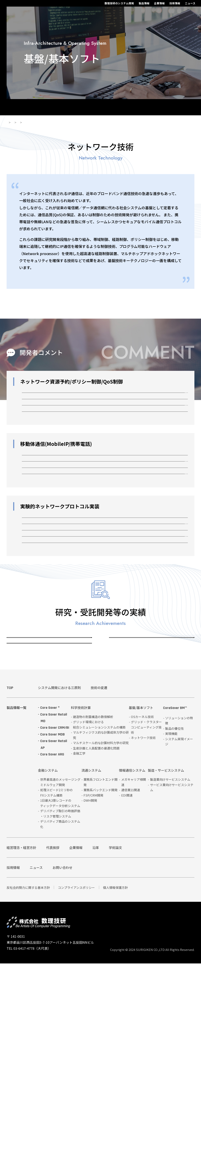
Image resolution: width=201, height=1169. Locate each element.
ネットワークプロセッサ (51, 652)
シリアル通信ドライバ (49, 691)
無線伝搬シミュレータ (49, 557)
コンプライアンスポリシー (76, 1093)
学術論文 (115, 1053)
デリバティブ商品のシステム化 (60, 1029)
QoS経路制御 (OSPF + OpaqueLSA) (62, 442)
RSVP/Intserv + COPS (49, 403)
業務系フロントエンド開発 (100, 987)
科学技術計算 (81, 913)
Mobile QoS (40, 518)
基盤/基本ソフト (53, 126)
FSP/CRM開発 (93, 1001)
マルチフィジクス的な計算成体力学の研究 (101, 940)
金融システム (48, 976)
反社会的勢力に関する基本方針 (28, 1093)
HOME (11, 126)
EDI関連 (127, 1001)
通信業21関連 (130, 995)
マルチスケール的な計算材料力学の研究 (101, 948)
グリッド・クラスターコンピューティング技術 (149, 820)
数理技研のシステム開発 (83, 5)
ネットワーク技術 (84, 126)
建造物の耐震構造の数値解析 (93, 922)
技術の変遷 (99, 893)
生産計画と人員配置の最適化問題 (96, 954)
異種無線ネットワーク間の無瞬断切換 (64, 537)
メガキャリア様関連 (133, 987)
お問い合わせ (62, 1073)
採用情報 (139, 5)
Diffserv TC (39, 423)
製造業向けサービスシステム (170, 985)
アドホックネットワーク (51, 672)
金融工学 (79, 959)
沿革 (95, 1053)
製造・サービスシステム (166, 976)
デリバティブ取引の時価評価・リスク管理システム (60, 1019)
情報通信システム (132, 976)
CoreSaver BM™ (175, 914)
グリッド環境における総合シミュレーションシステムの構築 (99, 930)
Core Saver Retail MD (53, 923)
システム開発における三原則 (59, 893)
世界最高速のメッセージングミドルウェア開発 (60, 987)
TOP (10, 893)
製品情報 (108, 5)
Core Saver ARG (52, 959)
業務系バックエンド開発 (100, 995)
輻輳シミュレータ (45, 710)
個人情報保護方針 (115, 1093)
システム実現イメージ (179, 947)
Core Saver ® (50, 913)
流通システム (91, 976)
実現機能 (171, 939)
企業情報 (123, 5)
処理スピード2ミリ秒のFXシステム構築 (56, 998)
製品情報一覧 (16, 913)
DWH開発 (90, 1006)
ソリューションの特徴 (179, 926)
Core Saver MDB (52, 940)
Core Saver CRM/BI (54, 933)
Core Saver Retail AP (53, 949)
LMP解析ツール (43, 633)
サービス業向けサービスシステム (171, 993)
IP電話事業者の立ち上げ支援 (55, 576)
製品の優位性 (174, 934)
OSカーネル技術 (26, 820)
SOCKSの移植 (42, 461)
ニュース (154, 5)
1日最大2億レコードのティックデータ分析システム (60, 1008)
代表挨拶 (52, 1053)
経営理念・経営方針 (21, 1053)
